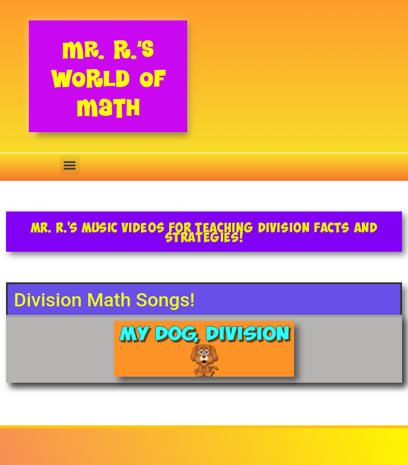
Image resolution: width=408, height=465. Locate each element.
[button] (70, 165)
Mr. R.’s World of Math (108, 78)
